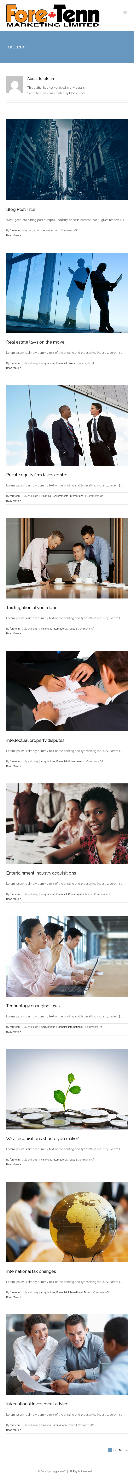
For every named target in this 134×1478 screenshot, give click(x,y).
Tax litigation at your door (31, 607)
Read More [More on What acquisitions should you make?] (12, 1164)
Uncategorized (49, 230)
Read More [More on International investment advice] (12, 1430)
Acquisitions (48, 363)
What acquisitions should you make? (42, 1138)
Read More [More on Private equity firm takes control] (12, 500)
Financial (61, 363)
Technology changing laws (33, 1005)
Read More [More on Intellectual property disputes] (12, 766)
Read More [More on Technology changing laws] (12, 1031)
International (77, 496)
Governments (60, 496)
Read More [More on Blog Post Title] (12, 235)
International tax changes (31, 1271)
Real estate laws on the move (35, 342)
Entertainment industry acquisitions (41, 873)
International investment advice (37, 1403)
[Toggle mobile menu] (125, 12)
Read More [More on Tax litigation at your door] (12, 633)
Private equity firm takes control (37, 474)
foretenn (15, 230)
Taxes (71, 363)
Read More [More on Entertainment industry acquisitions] (12, 899)
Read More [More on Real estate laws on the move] (12, 368)
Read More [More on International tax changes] (12, 1297)
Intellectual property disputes (35, 740)
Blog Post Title (20, 209)
